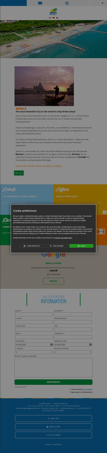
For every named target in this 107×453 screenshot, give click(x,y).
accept (81, 246)
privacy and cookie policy (63, 238)
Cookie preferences (32, 246)
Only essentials (56, 246)
